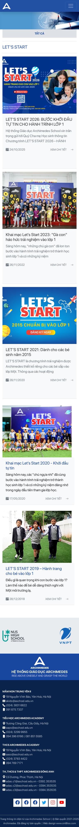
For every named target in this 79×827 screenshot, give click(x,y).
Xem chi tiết (61, 149)
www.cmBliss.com (66, 823)
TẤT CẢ (39, 33)
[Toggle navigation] (71, 6)
